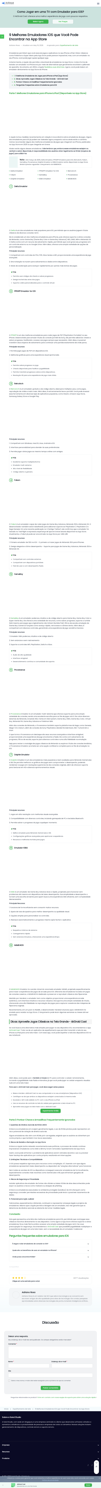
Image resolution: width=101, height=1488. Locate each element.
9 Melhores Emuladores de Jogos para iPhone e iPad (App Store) (41, 76)
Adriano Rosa (28, 1292)
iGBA (13, 892)
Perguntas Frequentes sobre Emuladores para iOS (35, 85)
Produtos (50, 1458)
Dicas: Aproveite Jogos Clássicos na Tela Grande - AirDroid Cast (41, 79)
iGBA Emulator (45, 179)
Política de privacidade (50, 1480)
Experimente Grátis (50, 1111)
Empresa (50, 1445)
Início (6, 1409)
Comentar (12, 1344)
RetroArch (72, 171)
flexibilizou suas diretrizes (54, 67)
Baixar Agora (38, 21)
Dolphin (14, 760)
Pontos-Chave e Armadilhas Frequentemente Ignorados (38, 82)
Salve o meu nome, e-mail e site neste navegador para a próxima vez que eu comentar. (41, 1381)
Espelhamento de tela (69, 45)
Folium (13, 175)
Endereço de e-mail (59, 1362)
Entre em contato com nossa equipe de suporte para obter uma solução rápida (67, 1397)
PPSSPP (14, 335)
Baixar (88, 1485)
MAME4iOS (72, 179)
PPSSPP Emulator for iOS (49, 171)
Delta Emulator (16, 171)
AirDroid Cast (14, 1030)
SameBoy (43, 175)
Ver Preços (62, 21)
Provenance (73, 175)
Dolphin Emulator (17, 179)
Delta (13, 230)
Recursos (50, 1452)
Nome (11, 1362)
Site (9, 1371)
